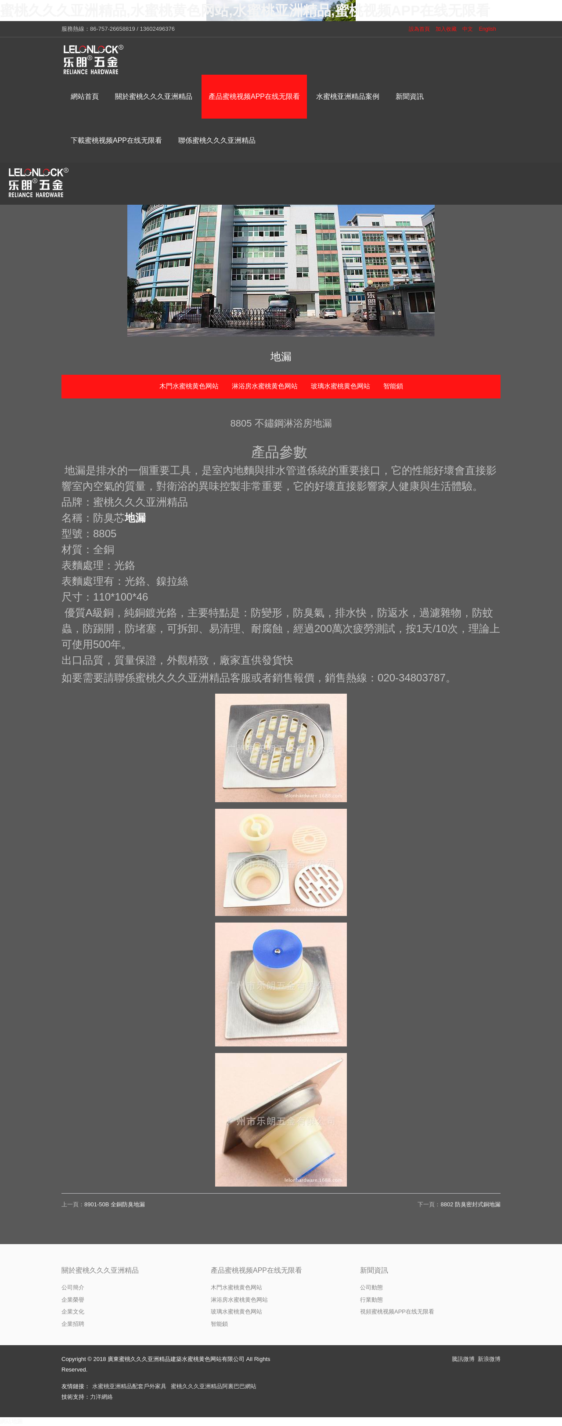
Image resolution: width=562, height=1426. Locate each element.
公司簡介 (72, 1287)
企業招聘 (72, 1324)
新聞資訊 (374, 1270)
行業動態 (371, 1299)
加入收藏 (446, 29)
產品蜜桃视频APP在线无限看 (256, 1270)
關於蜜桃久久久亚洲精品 (100, 1270)
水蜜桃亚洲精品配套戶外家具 (129, 1386)
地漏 (135, 518)
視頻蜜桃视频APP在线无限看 (397, 1311)
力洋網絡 (101, 1396)
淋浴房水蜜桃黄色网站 (265, 386)
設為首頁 (419, 29)
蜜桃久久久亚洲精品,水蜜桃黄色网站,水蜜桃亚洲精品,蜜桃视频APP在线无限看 (245, 10)
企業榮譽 (72, 1299)
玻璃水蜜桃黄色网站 (340, 386)
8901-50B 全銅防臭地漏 (114, 1204)
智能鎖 (393, 386)
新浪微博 (489, 1359)
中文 (467, 29)
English (487, 29)
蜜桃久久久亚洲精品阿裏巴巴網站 (213, 1386)
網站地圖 (11, 1421)
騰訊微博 (463, 1359)
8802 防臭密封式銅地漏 (470, 1204)
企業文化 (72, 1311)
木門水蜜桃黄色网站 (189, 386)
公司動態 (371, 1287)
